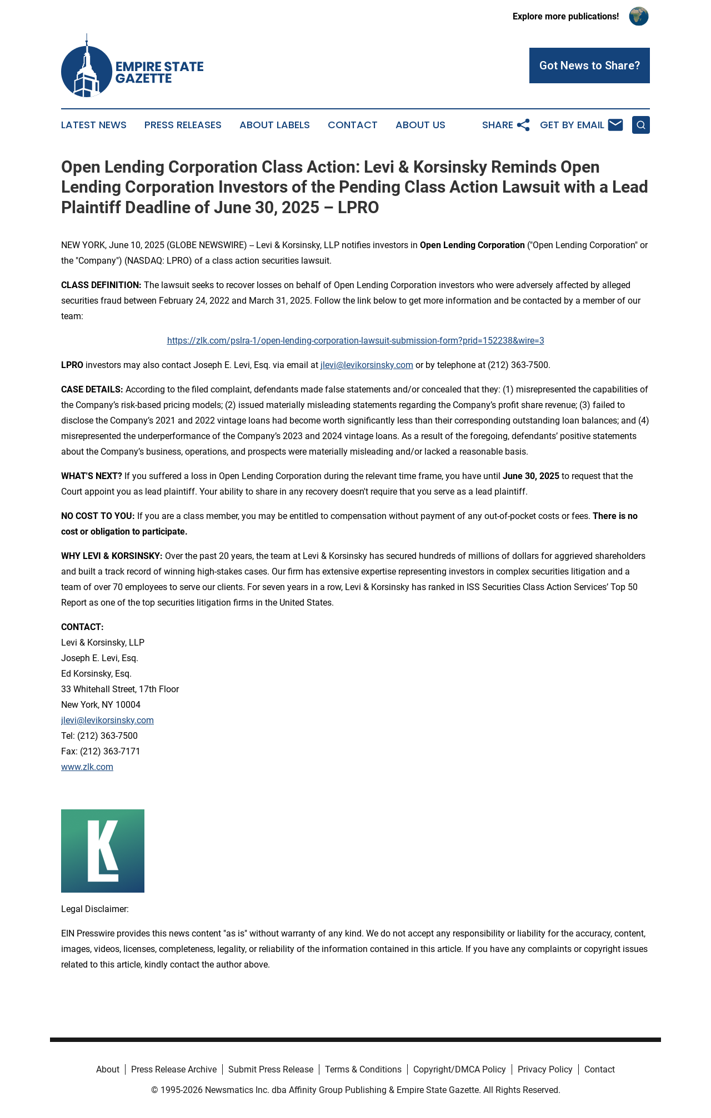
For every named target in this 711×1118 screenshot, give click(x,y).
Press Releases (183, 125)
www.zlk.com (87, 767)
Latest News (94, 125)
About (107, 1069)
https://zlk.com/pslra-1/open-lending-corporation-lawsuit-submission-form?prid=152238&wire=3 (355, 340)
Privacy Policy (545, 1069)
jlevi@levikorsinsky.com (367, 365)
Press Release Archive (174, 1069)
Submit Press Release (270, 1069)
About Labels (274, 125)
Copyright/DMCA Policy (459, 1069)
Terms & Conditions (363, 1069)
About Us (420, 125)
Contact (353, 125)
